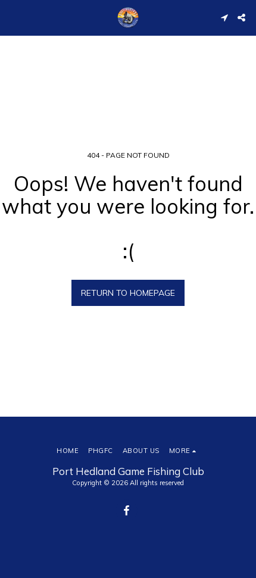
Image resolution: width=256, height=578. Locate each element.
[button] (13, 17)
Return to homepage (128, 293)
